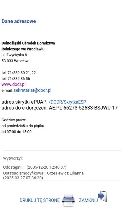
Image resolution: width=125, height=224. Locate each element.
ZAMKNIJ (93, 200)
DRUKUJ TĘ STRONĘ (47, 200)
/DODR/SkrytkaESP (67, 102)
